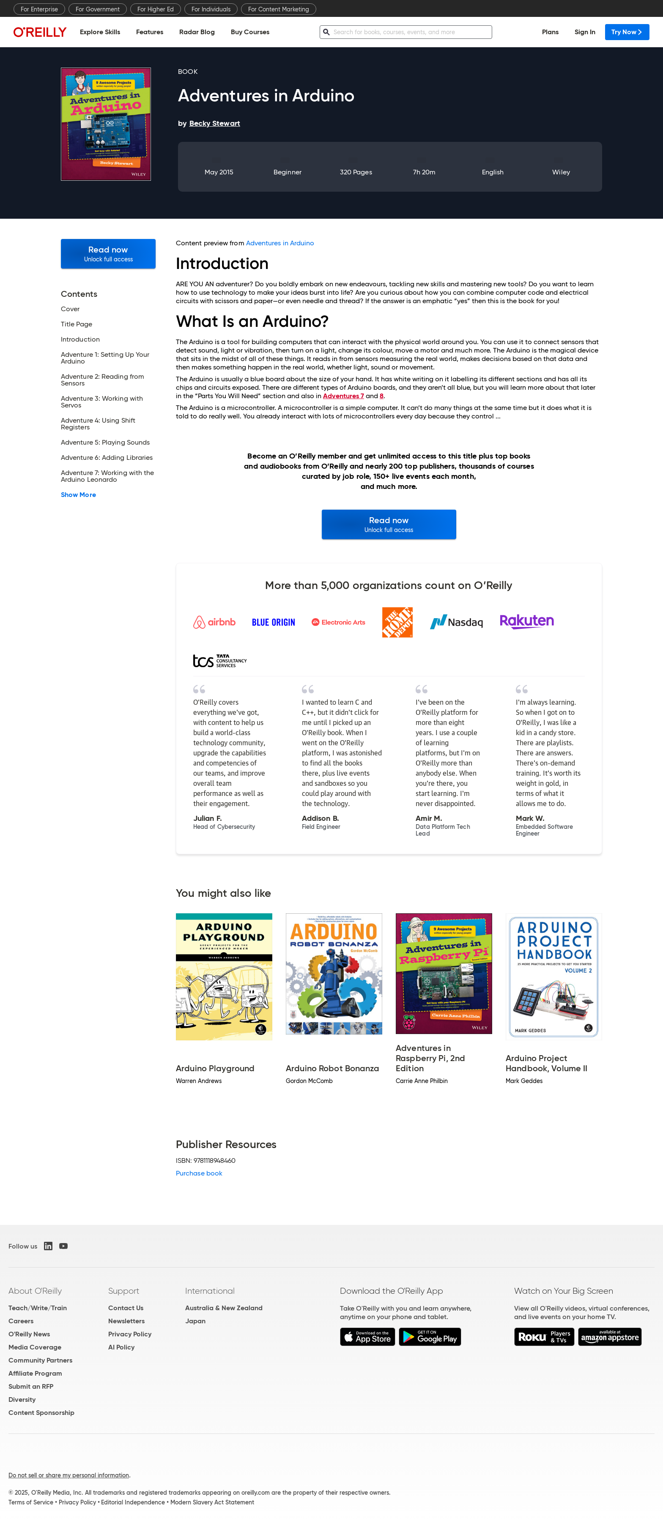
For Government (98, 9)
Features (149, 31)
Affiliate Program (35, 1373)
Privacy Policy (129, 1334)
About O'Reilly (35, 1291)
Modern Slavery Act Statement (212, 1502)
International (210, 1291)
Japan (195, 1321)
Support (124, 1291)
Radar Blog (197, 31)
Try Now (627, 31)
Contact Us (125, 1307)
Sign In (585, 31)
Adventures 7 (343, 395)
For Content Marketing (278, 9)
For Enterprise (39, 9)
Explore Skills (100, 31)
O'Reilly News (29, 1334)
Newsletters (126, 1321)
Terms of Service (30, 1502)
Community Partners (40, 1360)
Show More (78, 494)
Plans (550, 31)
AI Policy (121, 1347)
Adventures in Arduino (280, 243)
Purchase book (199, 1173)
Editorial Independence (133, 1502)
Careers (20, 1321)
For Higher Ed (155, 9)
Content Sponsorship (41, 1412)
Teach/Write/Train (37, 1307)
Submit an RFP (30, 1386)
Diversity (22, 1399)
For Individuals (211, 9)
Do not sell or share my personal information (68, 1475)
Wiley (561, 172)
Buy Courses (250, 31)
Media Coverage (34, 1347)
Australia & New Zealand (224, 1307)
